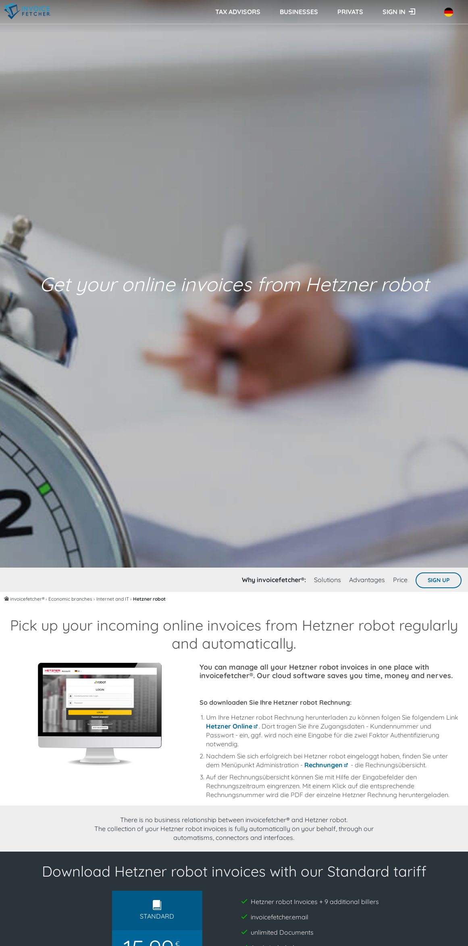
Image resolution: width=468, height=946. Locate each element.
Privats (350, 12)
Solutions (327, 580)
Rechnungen (323, 765)
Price (400, 580)
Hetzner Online (229, 726)
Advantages (367, 580)
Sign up (438, 580)
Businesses (299, 12)
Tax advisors (237, 12)
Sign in (394, 12)
